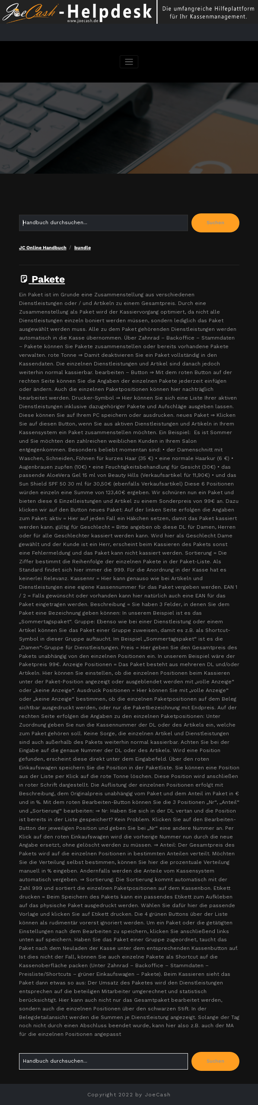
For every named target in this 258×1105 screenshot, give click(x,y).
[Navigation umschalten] (129, 62)
